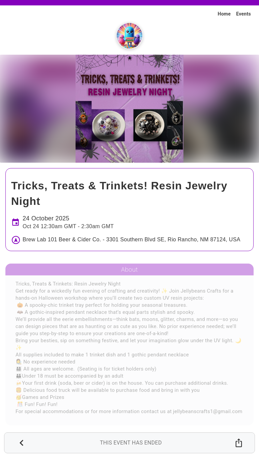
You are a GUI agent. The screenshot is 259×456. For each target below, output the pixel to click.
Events (243, 14)
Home (224, 14)
